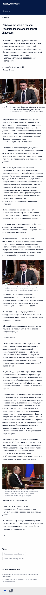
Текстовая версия (8, 582)
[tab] (4, 591)
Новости (6, 11)
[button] (40, 91)
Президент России (11, 3)
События (5, 18)
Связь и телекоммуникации (14, 559)
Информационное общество (14, 554)
